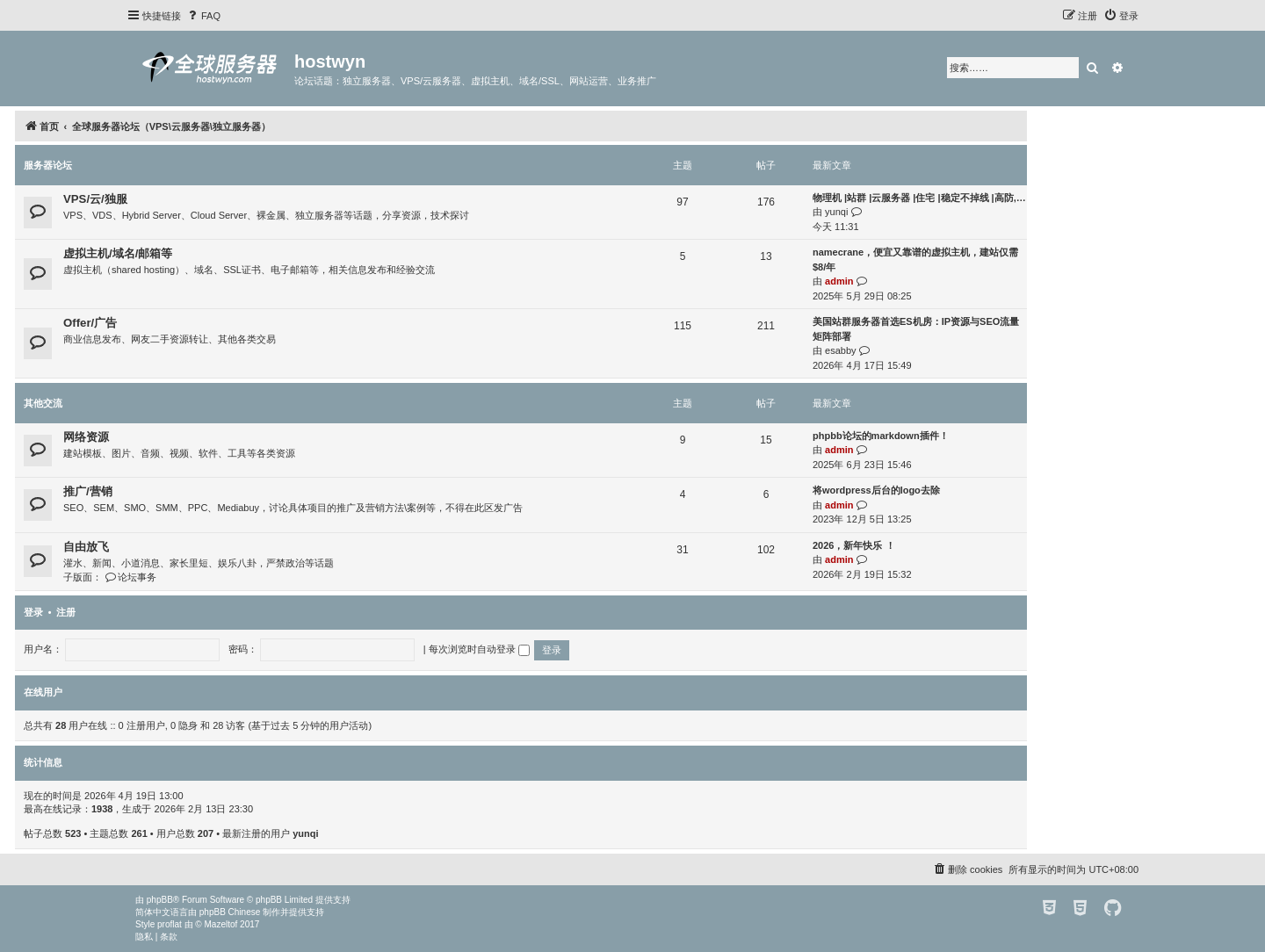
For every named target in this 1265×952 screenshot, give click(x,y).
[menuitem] (202, 15)
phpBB (160, 900)
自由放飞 (86, 546)
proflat (169, 924)
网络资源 (86, 437)
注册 (66, 612)
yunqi (836, 211)
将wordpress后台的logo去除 (876, 490)
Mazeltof (221, 924)
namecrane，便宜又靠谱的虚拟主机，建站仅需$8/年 (915, 259)
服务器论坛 (48, 165)
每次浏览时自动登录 (479, 649)
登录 (33, 612)
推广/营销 (87, 491)
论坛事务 (130, 577)
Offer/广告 (90, 322)
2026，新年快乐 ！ (854, 545)
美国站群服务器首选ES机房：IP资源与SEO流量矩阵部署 (916, 329)
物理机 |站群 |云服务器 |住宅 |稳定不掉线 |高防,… (919, 197)
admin (839, 281)
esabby (840, 350)
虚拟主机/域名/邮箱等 (117, 253)
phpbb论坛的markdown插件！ (881, 435)
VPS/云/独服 (95, 199)
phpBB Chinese (230, 912)
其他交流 (43, 403)
